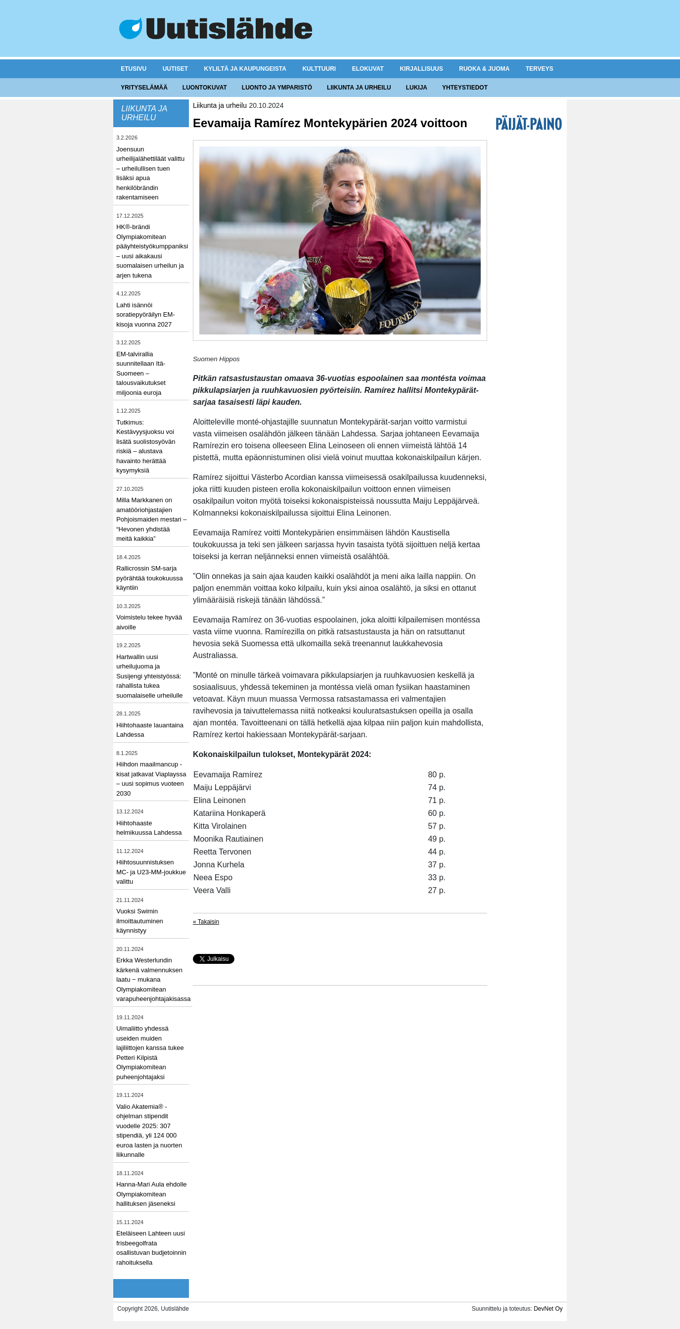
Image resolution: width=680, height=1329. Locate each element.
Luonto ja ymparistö (277, 87)
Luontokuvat (204, 87)
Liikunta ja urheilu (359, 87)
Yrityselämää (144, 87)
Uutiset (175, 68)
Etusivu (133, 68)
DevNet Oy (548, 1308)
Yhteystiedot (465, 87)
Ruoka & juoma (484, 68)
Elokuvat (368, 68)
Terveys (539, 68)
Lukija (416, 87)
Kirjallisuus (421, 68)
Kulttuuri (319, 68)
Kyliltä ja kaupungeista (245, 68)
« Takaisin (206, 921)
